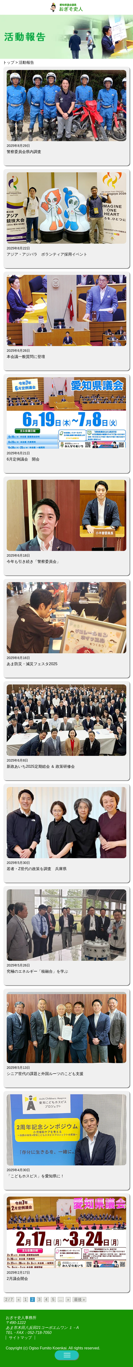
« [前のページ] (18, 1300)
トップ (8, 62)
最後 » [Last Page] (79, 1300)
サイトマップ (20, 1338)
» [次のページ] (68, 1300)
